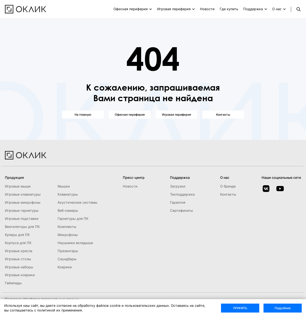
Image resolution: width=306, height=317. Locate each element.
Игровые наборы (19, 267)
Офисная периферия (130, 9)
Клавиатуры (68, 194)
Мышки (64, 186)
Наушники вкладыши (75, 243)
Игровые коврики (20, 275)
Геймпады (13, 283)
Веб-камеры (68, 210)
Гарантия (177, 202)
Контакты (223, 114)
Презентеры (68, 251)
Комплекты (67, 227)
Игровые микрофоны (22, 202)
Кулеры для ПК (17, 235)
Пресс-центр (133, 177)
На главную (83, 114)
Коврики (65, 267)
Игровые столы (18, 259)
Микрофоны (68, 235)
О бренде (228, 186)
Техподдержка (182, 194)
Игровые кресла (18, 251)
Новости (207, 9)
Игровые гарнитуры (21, 210)
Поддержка (253, 9)
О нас (277, 9)
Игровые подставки (21, 218)
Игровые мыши (18, 186)
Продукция (14, 177)
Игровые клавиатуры (23, 194)
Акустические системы (77, 202)
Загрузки (177, 186)
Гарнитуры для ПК (73, 218)
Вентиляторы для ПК (22, 227)
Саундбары (67, 259)
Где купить (229, 9)
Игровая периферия (174, 9)
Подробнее (283, 308)
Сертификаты (181, 210)
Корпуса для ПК (18, 243)
